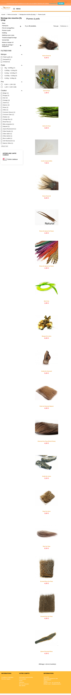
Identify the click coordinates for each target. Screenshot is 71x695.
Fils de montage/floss (8, 28)
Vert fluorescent (9, 141)
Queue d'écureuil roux (46, 652)
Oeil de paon (46, 90)
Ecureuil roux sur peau (46, 582)
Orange (6, 100)
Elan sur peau (46, 547)
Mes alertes (22, 685)
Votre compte (24, 673)
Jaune (6, 102)
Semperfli (7, 59)
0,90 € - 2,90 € (10, 84)
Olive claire (7, 133)
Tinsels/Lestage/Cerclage (9, 37)
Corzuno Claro (8, 114)
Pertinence (64, 26)
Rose (5, 107)
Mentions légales (5, 679)
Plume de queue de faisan (46, 232)
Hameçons (5, 25)
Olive (5, 110)
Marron (6, 105)
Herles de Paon (46, 127)
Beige (6, 93)
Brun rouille (7, 138)
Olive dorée (7, 136)
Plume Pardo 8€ (46, 197)
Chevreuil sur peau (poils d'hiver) (47, 442)
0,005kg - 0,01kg (11, 70)
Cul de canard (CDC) (46, 162)
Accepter (61, 3)
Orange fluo (7, 119)
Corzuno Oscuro (9, 112)
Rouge (6, 95)
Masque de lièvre (46, 337)
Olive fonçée (8, 131)
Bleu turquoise (8, 124)
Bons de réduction (24, 684)
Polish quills (7, 57)
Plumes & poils (6, 30)
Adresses (21, 682)
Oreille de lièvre (46, 477)
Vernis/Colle (5, 40)
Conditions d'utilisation (7, 677)
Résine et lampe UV (8, 42)
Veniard (6, 61)
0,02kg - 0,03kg (10, 78)
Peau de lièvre (46, 512)
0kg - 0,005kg (10, 68)
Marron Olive (8, 143)
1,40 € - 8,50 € (10, 87)
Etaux (3, 23)
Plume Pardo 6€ (46, 55)
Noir (5, 98)
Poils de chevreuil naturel (46, 407)
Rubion (6, 117)
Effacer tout (4, 146)
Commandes (22, 679)
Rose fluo (7, 121)
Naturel (6, 126)
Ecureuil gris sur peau (46, 617)
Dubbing (4, 33)
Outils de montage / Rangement (7, 45)
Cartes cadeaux (12, 159)
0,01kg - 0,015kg (11, 73)
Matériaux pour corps (8, 35)
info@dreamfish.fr (56, 684)
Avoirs (20, 680)
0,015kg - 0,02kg (11, 75)
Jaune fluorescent (9, 129)
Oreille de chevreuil (46, 372)
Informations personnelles (26, 677)
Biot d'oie (46, 302)
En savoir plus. (53, 3)
